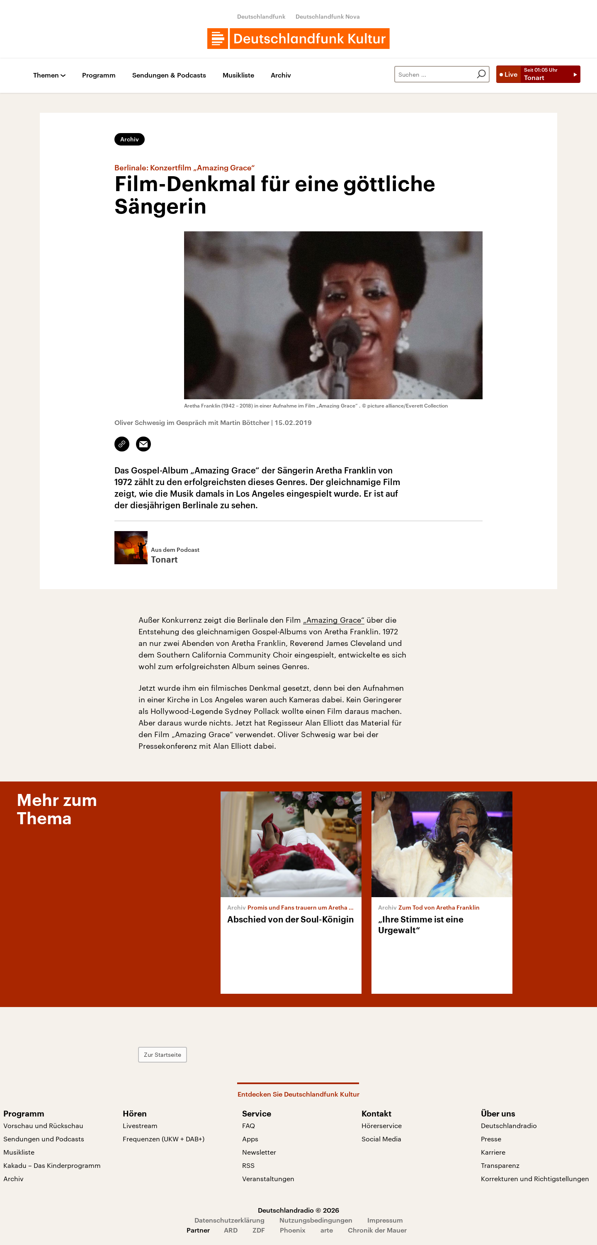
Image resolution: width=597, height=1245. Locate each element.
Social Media (381, 1139)
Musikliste (238, 75)
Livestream (140, 1125)
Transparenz (500, 1165)
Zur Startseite (162, 1054)
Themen (46, 75)
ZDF (258, 1230)
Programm (99, 75)
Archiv (281, 75)
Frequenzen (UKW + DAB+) (163, 1139)
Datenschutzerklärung (229, 1220)
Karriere (493, 1152)
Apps (250, 1139)
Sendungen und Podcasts (43, 1139)
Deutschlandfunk (261, 16)
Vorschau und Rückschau (43, 1125)
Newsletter (259, 1152)
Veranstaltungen (268, 1178)
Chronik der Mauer (377, 1230)
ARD (231, 1230)
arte (326, 1230)
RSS (248, 1165)
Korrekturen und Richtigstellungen (535, 1178)
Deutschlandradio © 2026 (298, 1210)
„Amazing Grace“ (333, 619)
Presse (491, 1139)
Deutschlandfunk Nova (328, 16)
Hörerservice (382, 1125)
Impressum (385, 1220)
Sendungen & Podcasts (169, 75)
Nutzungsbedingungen (315, 1220)
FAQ (248, 1125)
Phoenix (293, 1230)
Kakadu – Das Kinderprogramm (52, 1165)
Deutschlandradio (509, 1125)
